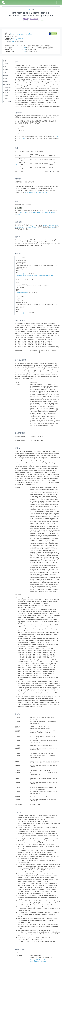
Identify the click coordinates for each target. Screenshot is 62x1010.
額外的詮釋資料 (7, 101)
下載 (24, 48)
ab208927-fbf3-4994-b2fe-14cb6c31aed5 (22, 34)
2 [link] (53, 171)
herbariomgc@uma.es (22, 274)
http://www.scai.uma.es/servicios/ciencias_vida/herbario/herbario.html (26, 33)
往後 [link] (58, 171)
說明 (4, 61)
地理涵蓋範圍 (6, 84)
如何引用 (5, 69)
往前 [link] (46, 171)
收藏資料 (5, 95)
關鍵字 (5, 78)
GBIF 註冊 (5, 75)
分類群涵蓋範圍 (7, 87)
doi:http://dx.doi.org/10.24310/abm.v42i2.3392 (38, 192)
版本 (4, 66)
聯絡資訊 (5, 81)
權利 (4, 72)
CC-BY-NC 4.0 (13, 39)
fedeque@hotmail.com (22, 292)
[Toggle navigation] (59, 2)
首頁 (29, 10)
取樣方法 (5, 93)
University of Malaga (17, 38)
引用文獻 (5, 98)
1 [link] (50, 171)
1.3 (16, 168)
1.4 (16, 164)
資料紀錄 (5, 63)
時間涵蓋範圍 (6, 90)
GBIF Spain (52, 227)
